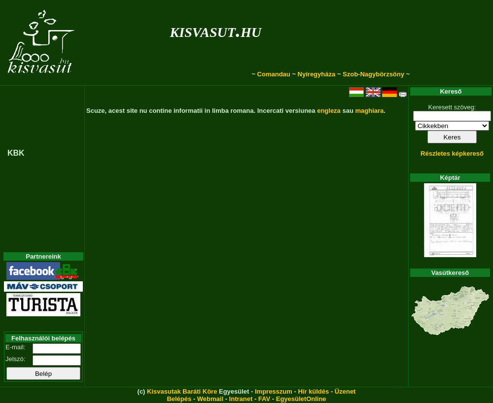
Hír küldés (313, 391)
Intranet (241, 399)
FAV (264, 399)
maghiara (369, 110)
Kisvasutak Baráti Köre (182, 391)
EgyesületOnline (301, 399)
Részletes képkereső (452, 153)
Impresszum (273, 391)
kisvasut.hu (215, 30)
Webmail (210, 399)
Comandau (273, 74)
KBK (16, 153)
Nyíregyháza (317, 74)
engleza (329, 110)
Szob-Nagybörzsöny (373, 74)
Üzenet (345, 391)
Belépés (179, 399)
